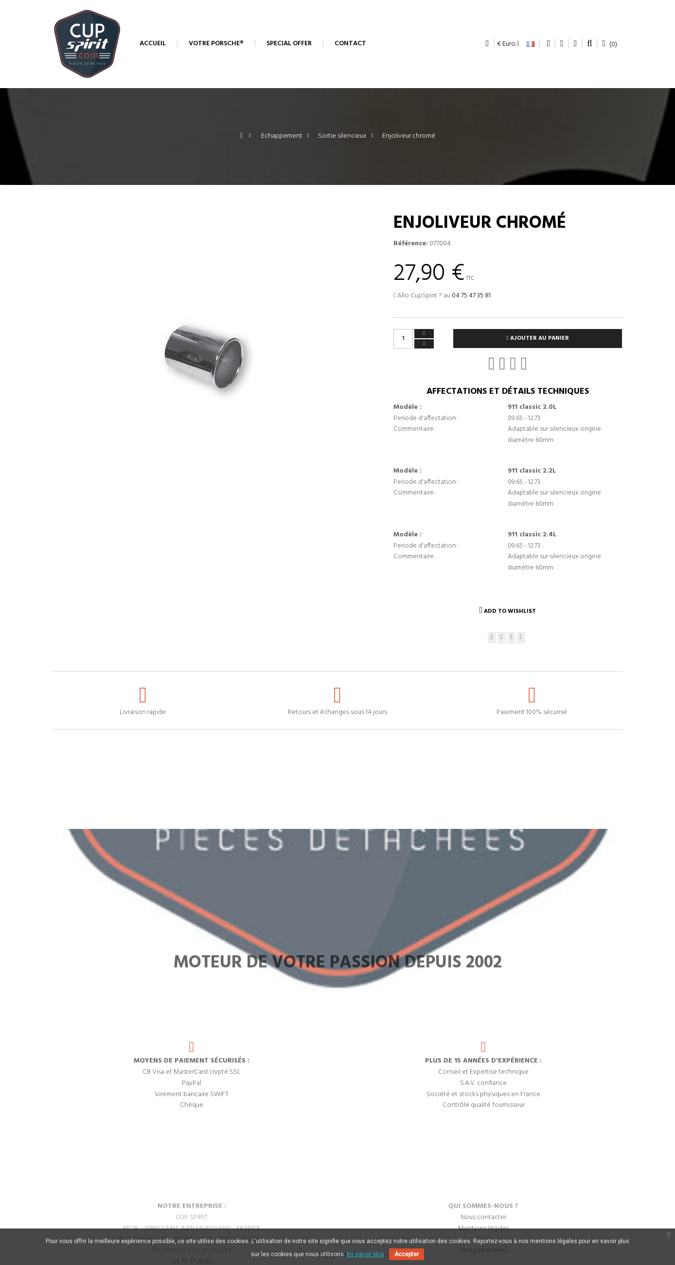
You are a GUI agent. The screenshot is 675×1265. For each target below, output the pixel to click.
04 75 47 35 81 (471, 295)
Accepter (406, 1254)
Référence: (410, 243)
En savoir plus (365, 1254)
